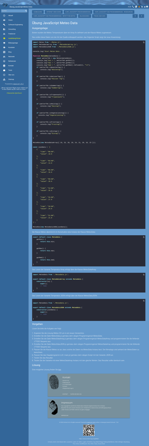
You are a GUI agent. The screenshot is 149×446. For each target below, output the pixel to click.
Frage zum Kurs (99, 16)
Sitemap (8, 79)
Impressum (64, 415)
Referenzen (9, 61)
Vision (8, 20)
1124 (117, 422)
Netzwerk (9, 56)
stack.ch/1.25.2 (18, 84)
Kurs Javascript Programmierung (78, 12)
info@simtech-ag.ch (68, 388)
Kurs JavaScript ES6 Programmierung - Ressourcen (114, 12)
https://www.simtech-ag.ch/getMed (88, 438)
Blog (7, 52)
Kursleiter (9, 47)
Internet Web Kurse (53, 12)
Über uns (8, 75)
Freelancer (9, 34)
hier (59, 370)
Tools (7, 70)
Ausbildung (38, 12)
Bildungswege (10, 43)
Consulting (9, 29)
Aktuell (8, 15)
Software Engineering (13, 24)
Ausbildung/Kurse (11, 38)
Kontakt (8, 65)
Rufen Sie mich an (76, 394)
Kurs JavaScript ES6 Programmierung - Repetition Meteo (54, 16)
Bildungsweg (85, 16)
